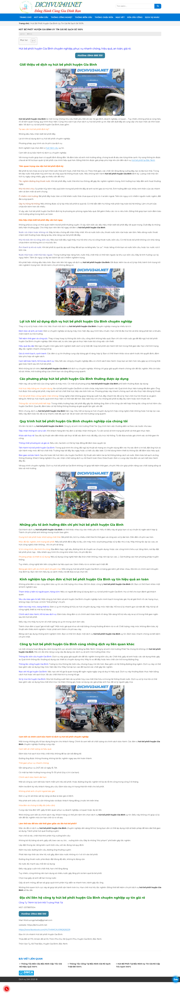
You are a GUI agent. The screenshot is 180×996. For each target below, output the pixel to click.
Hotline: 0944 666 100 (90, 55)
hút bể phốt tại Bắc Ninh (143, 160)
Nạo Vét (120, 17)
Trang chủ (26, 17)
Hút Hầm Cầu (41, 17)
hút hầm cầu (52, 148)
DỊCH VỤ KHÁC (152, 17)
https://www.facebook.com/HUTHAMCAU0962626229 (44, 929)
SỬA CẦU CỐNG (134, 17)
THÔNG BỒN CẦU (83, 17)
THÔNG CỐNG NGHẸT (61, 17)
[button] (32, 41)
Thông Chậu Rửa (104, 17)
